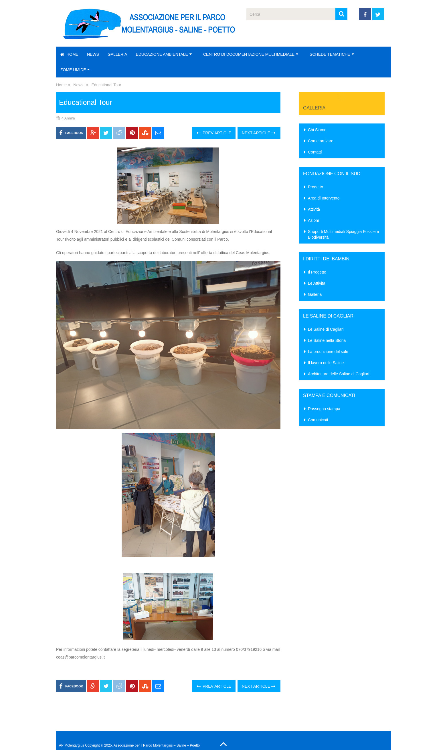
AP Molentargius (71, 745)
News (93, 54)
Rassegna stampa (324, 408)
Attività (314, 209)
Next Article (258, 133)
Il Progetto (317, 272)
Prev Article (214, 133)
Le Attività (316, 283)
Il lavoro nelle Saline (326, 362)
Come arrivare (320, 141)
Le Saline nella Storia (327, 340)
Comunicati (318, 420)
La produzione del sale (328, 351)
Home (69, 54)
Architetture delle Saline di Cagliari (338, 374)
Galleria (117, 54)
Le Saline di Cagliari (326, 329)
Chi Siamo (317, 129)
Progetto (315, 187)
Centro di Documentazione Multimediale (248, 54)
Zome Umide (73, 69)
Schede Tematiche (330, 54)
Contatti (315, 152)
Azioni (313, 220)
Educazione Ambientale (162, 54)
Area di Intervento (324, 198)
